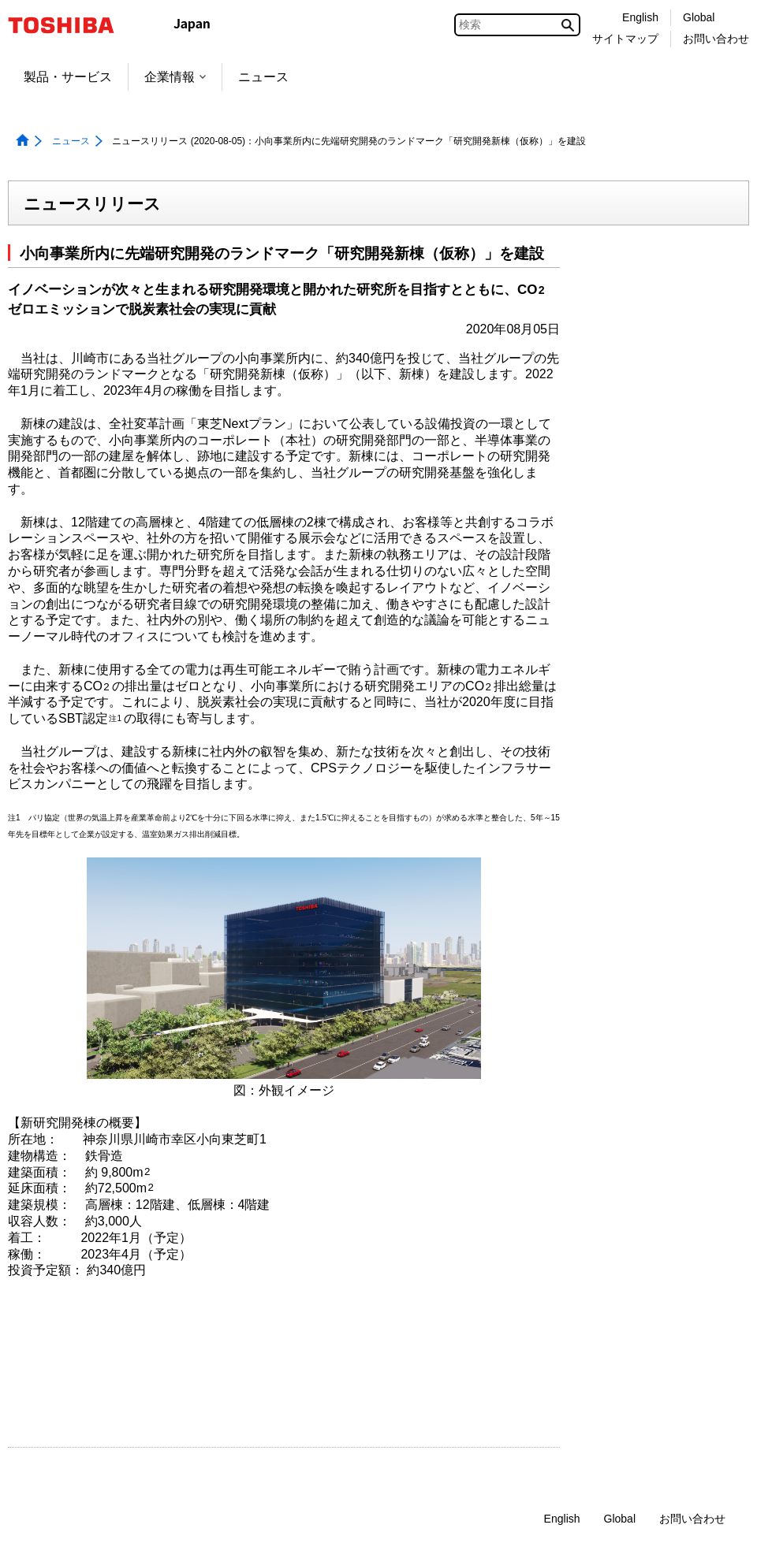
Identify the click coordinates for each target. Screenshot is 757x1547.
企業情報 (175, 77)
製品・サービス (68, 77)
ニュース (263, 77)
